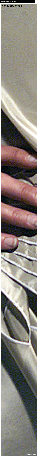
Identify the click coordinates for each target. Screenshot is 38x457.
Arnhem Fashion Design (8, 1)
